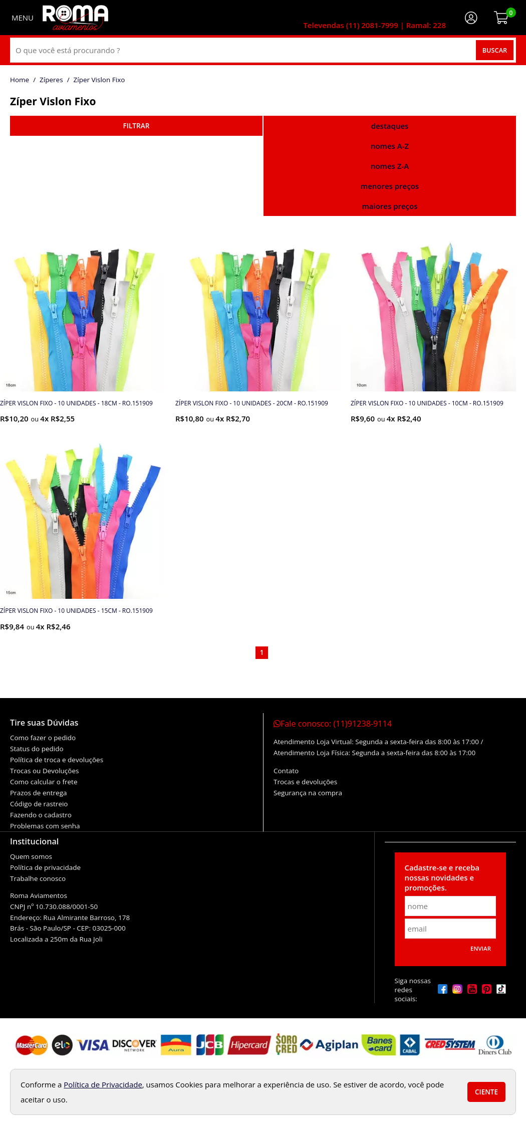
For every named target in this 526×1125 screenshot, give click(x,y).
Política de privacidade (45, 867)
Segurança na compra (308, 792)
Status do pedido (37, 748)
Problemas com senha (45, 825)
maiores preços (389, 206)
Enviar (480, 948)
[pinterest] (486, 990)
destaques (390, 126)
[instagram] (457, 990)
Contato (286, 770)
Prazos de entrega (38, 792)
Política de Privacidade (103, 1084)
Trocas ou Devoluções (44, 770)
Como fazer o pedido (43, 737)
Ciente (486, 1091)
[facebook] (442, 990)
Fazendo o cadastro (41, 814)
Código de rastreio (39, 803)
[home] (75, 17)
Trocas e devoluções (305, 781)
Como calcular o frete (43, 781)
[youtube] (472, 990)
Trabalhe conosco (38, 878)
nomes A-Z (390, 146)
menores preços (390, 186)
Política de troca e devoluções (56, 759)
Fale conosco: (333, 723)
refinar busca (136, 126)
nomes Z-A (390, 166)
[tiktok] (501, 990)
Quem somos (31, 856)
